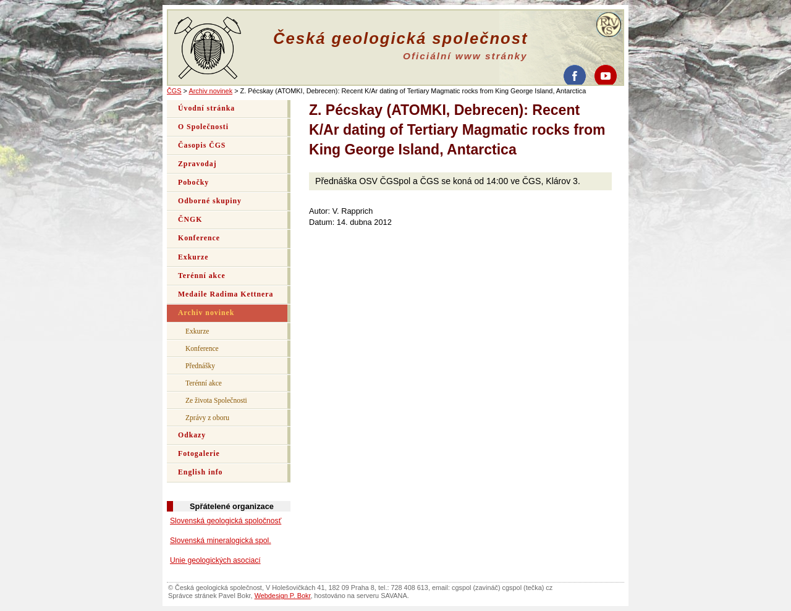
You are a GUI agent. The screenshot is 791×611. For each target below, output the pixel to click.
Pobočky (193, 183)
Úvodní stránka (206, 108)
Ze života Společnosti (216, 400)
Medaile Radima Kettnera (225, 294)
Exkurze (193, 257)
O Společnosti (203, 127)
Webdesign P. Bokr (283, 595)
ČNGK (190, 220)
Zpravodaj (197, 164)
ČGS (174, 91)
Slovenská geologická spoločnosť (225, 520)
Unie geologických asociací (215, 560)
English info (200, 472)
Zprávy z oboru (207, 417)
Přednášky (200, 365)
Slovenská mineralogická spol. (220, 540)
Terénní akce (202, 276)
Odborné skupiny (210, 201)
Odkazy (192, 435)
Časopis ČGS (202, 145)
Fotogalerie (199, 454)
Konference (199, 238)
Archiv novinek (210, 91)
